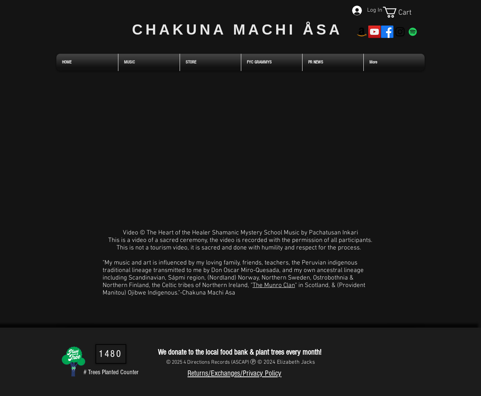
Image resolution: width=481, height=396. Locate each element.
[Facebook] (387, 32)
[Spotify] (413, 32)
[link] (404, 12)
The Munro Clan (274, 285)
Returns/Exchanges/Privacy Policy (234, 373)
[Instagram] (400, 32)
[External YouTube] (240, 149)
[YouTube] (374, 32)
